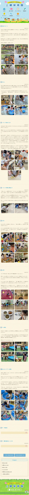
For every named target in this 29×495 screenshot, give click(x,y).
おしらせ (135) (5, 469)
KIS (28, 494)
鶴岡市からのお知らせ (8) (7, 471)
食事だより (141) (5, 465)
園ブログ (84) (4, 462)
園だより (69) (4, 467)
